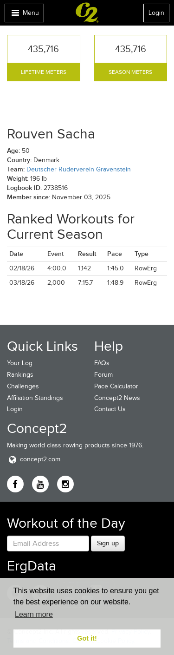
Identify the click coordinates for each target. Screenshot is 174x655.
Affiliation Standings (35, 397)
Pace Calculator (116, 386)
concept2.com (33, 459)
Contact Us (110, 409)
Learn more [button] (34, 614)
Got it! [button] (87, 638)
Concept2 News (117, 397)
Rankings (20, 374)
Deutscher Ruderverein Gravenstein (78, 169)
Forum (103, 374)
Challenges (23, 386)
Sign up (108, 543)
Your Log (19, 363)
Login (156, 12)
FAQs (102, 363)
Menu (24, 15)
